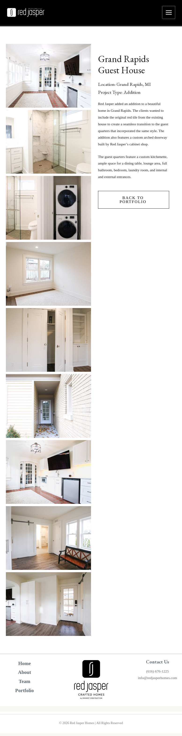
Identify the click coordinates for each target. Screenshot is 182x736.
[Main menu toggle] (168, 13)
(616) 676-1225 (157, 673)
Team (24, 683)
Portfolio (24, 692)
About (24, 674)
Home (24, 665)
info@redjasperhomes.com (157, 680)
